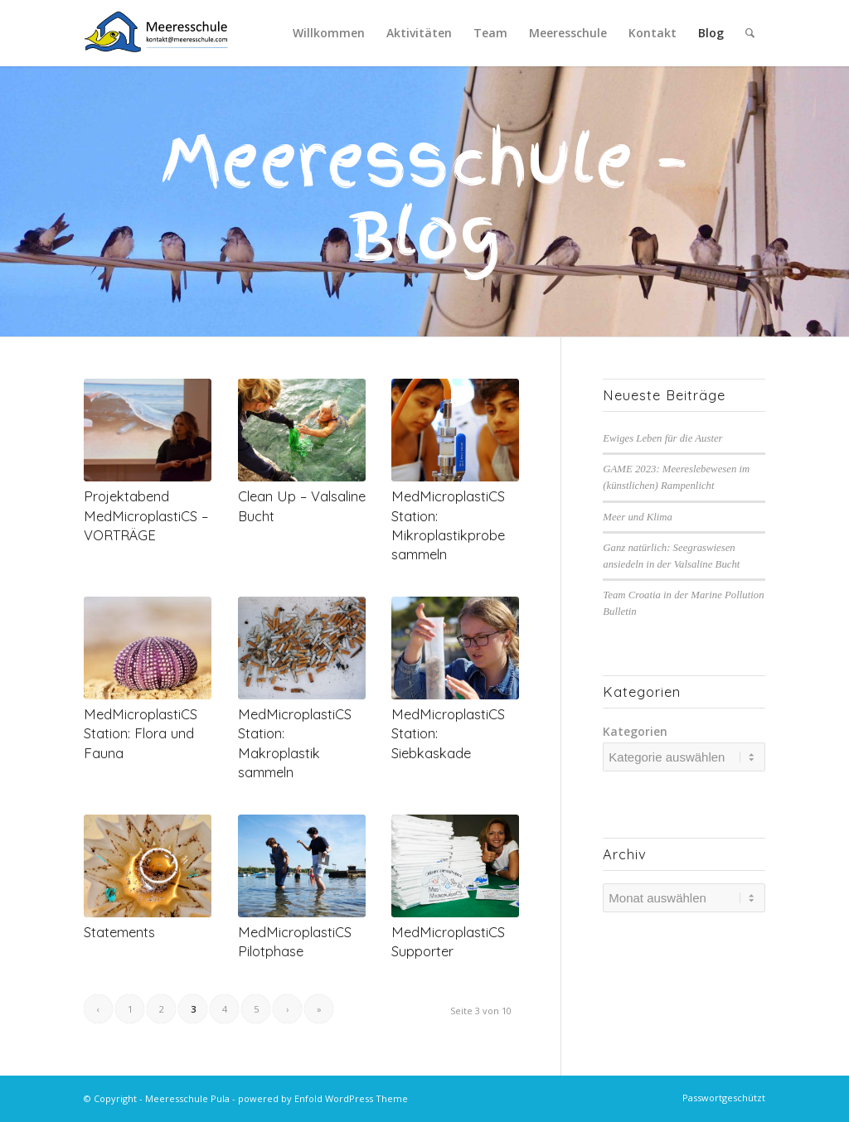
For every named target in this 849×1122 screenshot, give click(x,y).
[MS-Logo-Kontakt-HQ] (156, 33)
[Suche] (750, 33)
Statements (119, 932)
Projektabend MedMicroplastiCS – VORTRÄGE (146, 515)
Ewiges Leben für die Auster (662, 438)
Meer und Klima (637, 517)
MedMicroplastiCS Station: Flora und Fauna (140, 733)
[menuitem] (329, 33)
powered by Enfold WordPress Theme (323, 1098)
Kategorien (635, 731)
